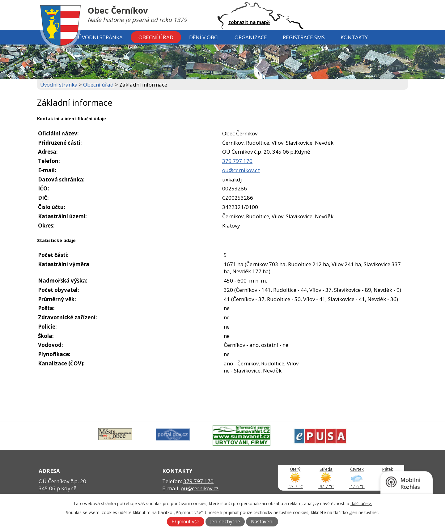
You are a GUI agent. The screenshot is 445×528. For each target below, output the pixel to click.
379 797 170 (237, 160)
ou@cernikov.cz (241, 170)
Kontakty (354, 37)
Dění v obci (204, 37)
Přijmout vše (185, 521)
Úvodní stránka (100, 37)
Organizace (251, 37)
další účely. (361, 503)
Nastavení (262, 521)
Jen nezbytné (225, 521)
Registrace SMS (304, 37)
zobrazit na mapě (249, 22)
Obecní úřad (155, 37)
